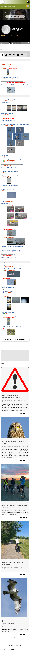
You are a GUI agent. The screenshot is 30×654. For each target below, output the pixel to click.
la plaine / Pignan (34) (5, 66)
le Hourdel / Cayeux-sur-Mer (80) (8, 254)
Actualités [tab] (3, 363)
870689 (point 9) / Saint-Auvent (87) (8, 257)
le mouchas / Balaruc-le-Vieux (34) (8, 294)
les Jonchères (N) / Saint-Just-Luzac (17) (10, 116)
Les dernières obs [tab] (5, 47)
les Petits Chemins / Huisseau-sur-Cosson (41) (11, 77)
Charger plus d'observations (15, 339)
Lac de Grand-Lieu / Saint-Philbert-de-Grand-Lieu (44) (12, 326)
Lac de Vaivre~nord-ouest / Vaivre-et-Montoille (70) (12, 246)
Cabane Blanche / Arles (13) (7, 113)
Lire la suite (23, 414)
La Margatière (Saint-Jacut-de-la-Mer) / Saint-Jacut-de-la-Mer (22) (15, 124)
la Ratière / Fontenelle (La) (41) (7, 189)
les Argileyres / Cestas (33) (7, 291)
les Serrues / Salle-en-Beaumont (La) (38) (10, 185)
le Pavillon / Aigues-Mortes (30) (8, 63)
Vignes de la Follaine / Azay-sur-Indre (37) (10, 175)
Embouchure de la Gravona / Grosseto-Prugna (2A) (12, 164)
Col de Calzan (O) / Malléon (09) (8, 99)
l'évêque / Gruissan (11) (6, 102)
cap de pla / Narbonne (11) (6, 265)
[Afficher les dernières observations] (7, 49)
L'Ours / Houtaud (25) (5, 155)
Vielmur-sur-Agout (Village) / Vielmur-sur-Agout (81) (12, 81)
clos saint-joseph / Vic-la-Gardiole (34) (9, 171)
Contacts (16, 645)
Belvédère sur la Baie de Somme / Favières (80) (11, 250)
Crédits (20, 645)
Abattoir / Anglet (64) (5, 203)
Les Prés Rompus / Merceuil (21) (8, 120)
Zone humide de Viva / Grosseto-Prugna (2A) (10, 167)
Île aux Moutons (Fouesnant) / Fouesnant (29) (11, 159)
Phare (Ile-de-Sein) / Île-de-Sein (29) (8, 287)
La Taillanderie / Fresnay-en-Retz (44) (9, 199)
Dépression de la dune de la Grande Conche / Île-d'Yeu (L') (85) (14, 84)
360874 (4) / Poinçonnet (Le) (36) (8, 312)
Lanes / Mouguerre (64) (6, 227)
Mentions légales (11, 645)
